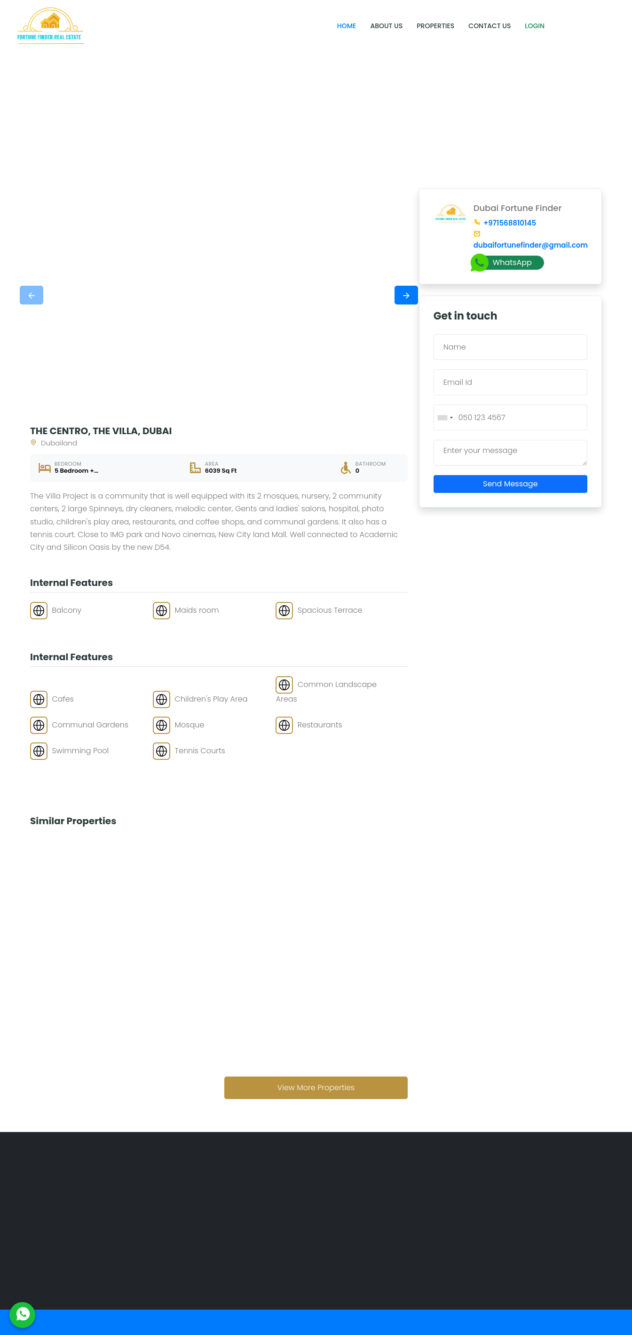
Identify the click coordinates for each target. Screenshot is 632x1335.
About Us (386, 26)
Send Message (510, 483)
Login (535, 26)
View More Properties (316, 1087)
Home (346, 26)
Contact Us (489, 26)
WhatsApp (503, 263)
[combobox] (445, 417)
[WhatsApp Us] (22, 1315)
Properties (435, 26)
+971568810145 (505, 223)
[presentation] (31, 295)
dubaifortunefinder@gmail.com (530, 240)
